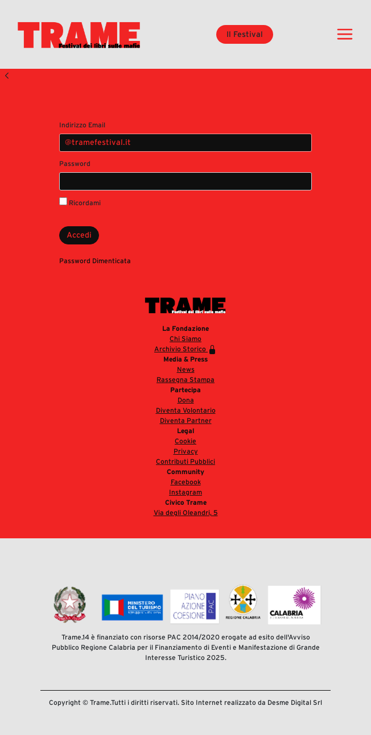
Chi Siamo (185, 338)
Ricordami (80, 201)
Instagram (185, 492)
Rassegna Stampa (185, 379)
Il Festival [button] (244, 34)
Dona (186, 400)
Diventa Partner (186, 420)
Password (74, 163)
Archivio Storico (185, 349)
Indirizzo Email (82, 124)
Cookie (185, 441)
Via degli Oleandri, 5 (186, 512)
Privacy (186, 451)
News (186, 369)
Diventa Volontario (186, 410)
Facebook (186, 481)
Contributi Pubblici (185, 461)
